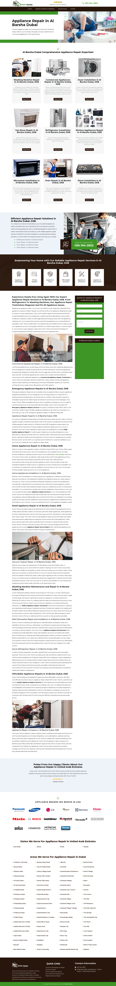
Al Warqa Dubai (19, 908)
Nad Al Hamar (88, 862)
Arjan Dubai (17, 935)
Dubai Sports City (42, 931)
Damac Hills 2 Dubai (43, 876)
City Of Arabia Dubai (43, 867)
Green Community (43, 949)
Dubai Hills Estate (42, 894)
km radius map (89, 360)
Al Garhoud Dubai (19, 885)
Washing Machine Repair (53, 976)
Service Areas (62, 9)
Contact (72, 9)
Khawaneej (64, 912)
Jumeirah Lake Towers (67, 890)
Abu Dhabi (17, 846)
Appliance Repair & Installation (45, 9)
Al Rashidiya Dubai (20, 903)
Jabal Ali (63, 862)
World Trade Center (90, 945)
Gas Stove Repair (51, 969)
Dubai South (41, 926)
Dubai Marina (41, 908)
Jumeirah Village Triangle (68, 908)
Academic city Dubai (20, 862)
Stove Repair (60, 454)
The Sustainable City (90, 917)
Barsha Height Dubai (20, 940)
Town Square (87, 931)
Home (30, 9)
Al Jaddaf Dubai (19, 890)
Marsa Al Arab (64, 922)
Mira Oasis (63, 931)
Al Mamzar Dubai (19, 894)
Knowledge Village (66, 917)
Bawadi (16, 945)
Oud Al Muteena (88, 867)
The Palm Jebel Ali (89, 908)
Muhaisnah (63, 945)
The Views (87, 922)
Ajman (39, 846)
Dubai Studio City (42, 935)
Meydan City (64, 926)
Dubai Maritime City (43, 912)
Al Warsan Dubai (19, 912)
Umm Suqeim (87, 940)
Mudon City (64, 940)
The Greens (87, 894)
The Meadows (88, 903)
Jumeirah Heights (66, 880)
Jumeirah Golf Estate (67, 876)
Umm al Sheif (87, 935)
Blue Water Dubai (19, 949)
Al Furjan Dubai (19, 880)
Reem (85, 880)
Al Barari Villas (18, 871)
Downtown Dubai (42, 885)
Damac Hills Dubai (43, 880)
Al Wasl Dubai (18, 917)
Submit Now (89, 331)
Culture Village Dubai (44, 871)
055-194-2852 (91, 3)
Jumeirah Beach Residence (69, 871)
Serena (85, 890)
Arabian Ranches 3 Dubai (22, 926)
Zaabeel (86, 949)
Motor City (63, 935)
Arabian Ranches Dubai (21, 931)
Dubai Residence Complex (45, 917)
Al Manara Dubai (19, 899)
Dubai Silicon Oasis (43, 922)
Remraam (86, 885)
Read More (26, 99)
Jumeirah (63, 867)
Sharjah (85, 846)
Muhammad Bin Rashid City (69, 949)
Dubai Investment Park (44, 903)
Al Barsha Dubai (19, 876)
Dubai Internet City (43, 899)
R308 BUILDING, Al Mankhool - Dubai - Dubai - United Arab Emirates (89, 970)
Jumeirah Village (65, 899)
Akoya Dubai (18, 867)
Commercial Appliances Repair (55, 967)
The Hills (86, 899)
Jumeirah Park (65, 894)
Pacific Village (88, 871)
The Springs (87, 912)
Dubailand (40, 940)
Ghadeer (40, 945)
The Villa (86, 926)
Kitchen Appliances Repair (54, 971)
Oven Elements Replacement (55, 973)
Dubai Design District (44, 890)
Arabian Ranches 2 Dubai (22, 922)
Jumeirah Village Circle (67, 903)
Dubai (62, 846)
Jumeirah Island (65, 885)
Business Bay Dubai (43, 862)
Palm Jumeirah (88, 876)
